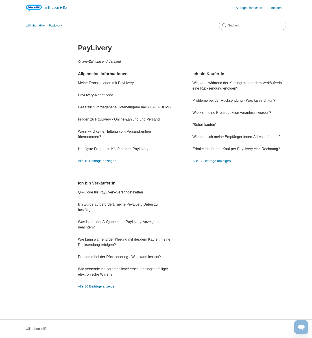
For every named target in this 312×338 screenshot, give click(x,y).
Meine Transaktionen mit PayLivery (106, 83)
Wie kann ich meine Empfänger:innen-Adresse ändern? (236, 137)
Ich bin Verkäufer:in (97, 183)
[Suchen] (252, 25)
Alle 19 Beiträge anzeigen (97, 161)
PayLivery (55, 25)
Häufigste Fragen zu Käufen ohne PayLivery (113, 149)
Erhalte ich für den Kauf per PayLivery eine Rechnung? (236, 149)
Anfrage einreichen (249, 8)
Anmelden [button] (274, 8)
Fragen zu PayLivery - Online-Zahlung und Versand (119, 119)
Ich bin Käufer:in (208, 74)
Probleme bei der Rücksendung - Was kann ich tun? (233, 100)
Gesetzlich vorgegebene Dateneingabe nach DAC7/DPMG (124, 107)
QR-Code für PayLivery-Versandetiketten (110, 192)
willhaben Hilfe (35, 25)
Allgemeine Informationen (103, 74)
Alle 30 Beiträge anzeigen (97, 286)
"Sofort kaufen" (204, 125)
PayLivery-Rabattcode (95, 95)
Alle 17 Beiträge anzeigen (211, 161)
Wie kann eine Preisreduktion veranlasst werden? (231, 112)
